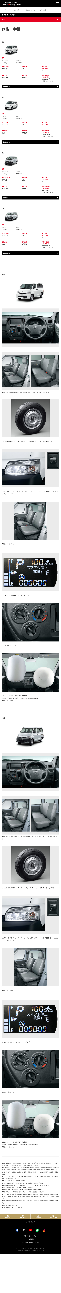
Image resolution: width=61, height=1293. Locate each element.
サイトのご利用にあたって (30, 1242)
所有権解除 (30, 1239)
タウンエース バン (8, 15)
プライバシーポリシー (30, 1236)
